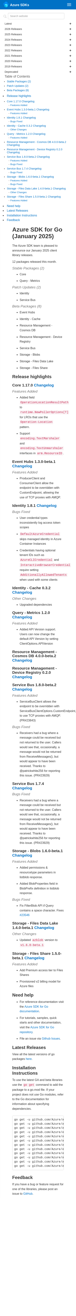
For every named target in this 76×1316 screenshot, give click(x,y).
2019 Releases (38, 66)
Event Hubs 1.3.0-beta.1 (21, 109)
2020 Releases (38, 61)
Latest (38, 23)
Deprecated (38, 72)
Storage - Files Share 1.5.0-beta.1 (27, 196)
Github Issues (51, 1034)
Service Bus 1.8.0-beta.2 (22, 156)
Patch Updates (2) (17, 85)
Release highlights (19, 95)
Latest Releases (17, 210)
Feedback (13, 220)
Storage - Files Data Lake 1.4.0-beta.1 (30, 188)
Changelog (28, 101)
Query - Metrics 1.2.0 (19, 133)
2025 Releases (38, 34)
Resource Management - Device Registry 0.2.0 (34, 149)
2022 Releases (38, 50)
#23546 (24, 911)
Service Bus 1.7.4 (18, 168)
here (29, 1054)
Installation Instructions (22, 215)
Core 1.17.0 (14, 101)
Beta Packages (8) (18, 90)
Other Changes (18, 129)
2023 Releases (38, 45)
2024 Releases (38, 40)
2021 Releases (38, 56)
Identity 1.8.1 (15, 117)
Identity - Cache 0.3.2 (20, 125)
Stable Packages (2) (19, 81)
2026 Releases (38, 29)
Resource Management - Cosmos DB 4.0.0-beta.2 (36, 142)
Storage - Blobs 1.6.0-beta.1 (24, 176)
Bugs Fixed (16, 121)
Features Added (18, 105)
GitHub (28, 1188)
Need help (13, 206)
